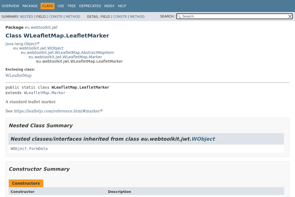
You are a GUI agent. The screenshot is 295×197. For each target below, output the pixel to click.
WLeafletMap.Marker (44, 93)
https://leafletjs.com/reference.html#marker (57, 111)
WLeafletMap (18, 75)
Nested (26, 17)
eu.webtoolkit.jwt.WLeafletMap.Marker (65, 57)
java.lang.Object (21, 44)
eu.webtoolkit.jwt (41, 27)
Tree (71, 6)
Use (61, 6)
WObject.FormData (29, 148)
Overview (10, 6)
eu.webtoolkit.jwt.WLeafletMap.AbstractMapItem (67, 52)
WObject (203, 139)
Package (30, 6)
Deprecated (90, 6)
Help (122, 6)
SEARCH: (167, 16)
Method (73, 17)
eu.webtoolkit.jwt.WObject (38, 48)
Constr (55, 17)
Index (109, 6)
